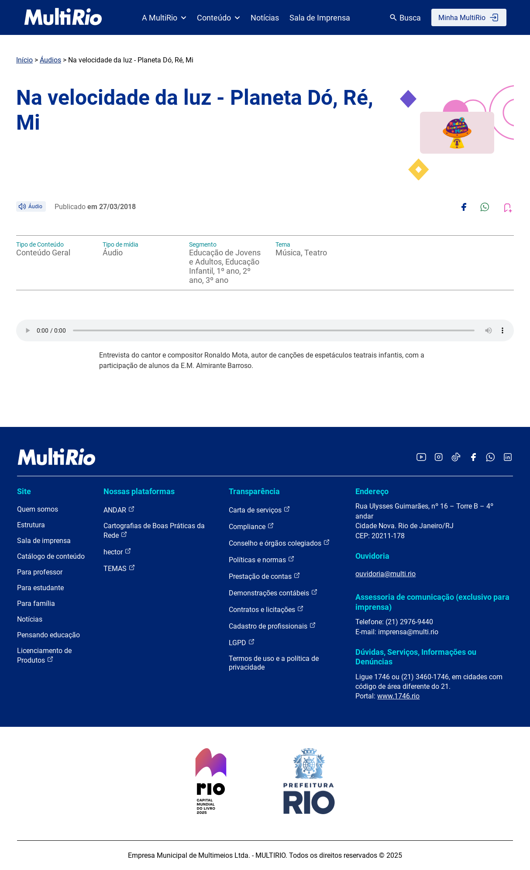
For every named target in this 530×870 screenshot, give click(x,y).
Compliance (251, 526)
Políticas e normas (262, 559)
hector (117, 551)
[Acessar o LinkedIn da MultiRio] (507, 457)
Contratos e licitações (266, 609)
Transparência (254, 491)
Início (24, 60)
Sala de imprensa (44, 540)
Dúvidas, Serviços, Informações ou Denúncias (415, 656)
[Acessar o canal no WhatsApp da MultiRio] (490, 457)
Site (24, 491)
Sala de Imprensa (319, 17)
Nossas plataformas (139, 491)
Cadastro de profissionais (272, 625)
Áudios (50, 60)
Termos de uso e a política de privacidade (274, 662)
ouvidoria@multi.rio (385, 574)
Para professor (39, 572)
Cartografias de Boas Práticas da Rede (154, 531)
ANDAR (119, 509)
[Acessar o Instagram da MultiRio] (438, 457)
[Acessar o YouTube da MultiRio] (421, 457)
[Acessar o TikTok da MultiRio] (456, 457)
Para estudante (40, 588)
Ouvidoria (372, 556)
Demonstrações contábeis (273, 592)
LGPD (242, 642)
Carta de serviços (259, 509)
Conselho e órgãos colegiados (279, 542)
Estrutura (31, 525)
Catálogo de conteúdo (51, 556)
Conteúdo (218, 17)
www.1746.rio (398, 696)
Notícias (265, 17)
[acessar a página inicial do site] (63, 17)
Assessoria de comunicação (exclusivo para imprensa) (432, 601)
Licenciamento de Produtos (44, 655)
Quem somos (37, 509)
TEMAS (119, 568)
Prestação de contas (264, 576)
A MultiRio (164, 17)
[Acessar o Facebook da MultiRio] (473, 457)
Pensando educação (48, 635)
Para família (36, 603)
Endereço (372, 491)
